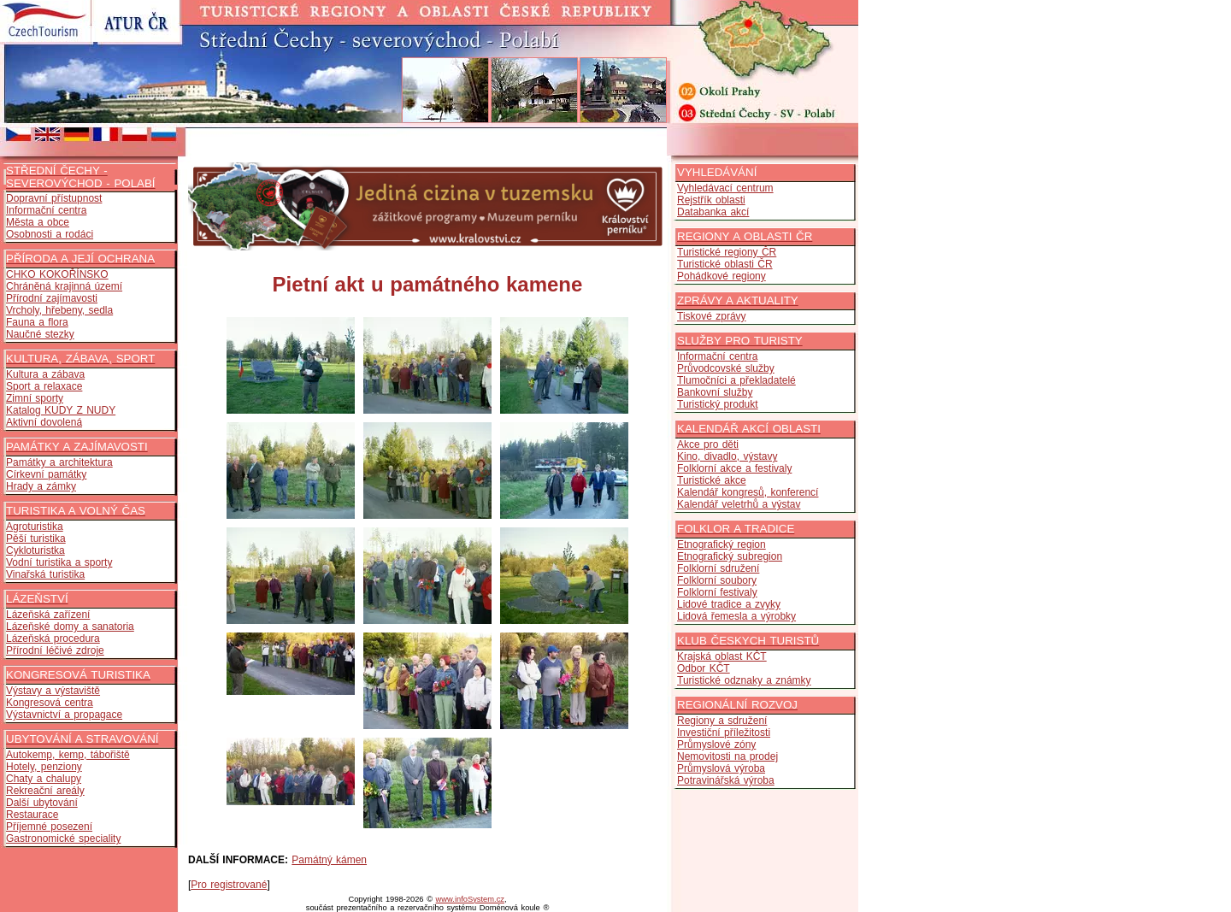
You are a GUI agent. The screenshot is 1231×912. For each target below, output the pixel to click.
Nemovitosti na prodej (727, 756)
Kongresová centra (49, 703)
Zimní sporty (34, 398)
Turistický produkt (717, 404)
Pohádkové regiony (721, 276)
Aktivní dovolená (44, 422)
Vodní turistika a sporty (59, 562)
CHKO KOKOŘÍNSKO (57, 274)
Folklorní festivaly (717, 592)
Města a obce (37, 222)
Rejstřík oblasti (711, 200)
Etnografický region (721, 544)
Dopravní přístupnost (54, 198)
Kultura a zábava (45, 374)
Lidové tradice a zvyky (728, 604)
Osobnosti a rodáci (49, 234)
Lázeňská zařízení (48, 615)
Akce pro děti (708, 444)
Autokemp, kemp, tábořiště (68, 755)
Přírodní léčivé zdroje (55, 650)
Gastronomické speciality (63, 838)
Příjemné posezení (49, 827)
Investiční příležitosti (723, 732)
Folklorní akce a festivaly (734, 468)
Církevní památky (46, 474)
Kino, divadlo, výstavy (727, 456)
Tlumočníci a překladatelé (736, 380)
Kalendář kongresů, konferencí (747, 492)
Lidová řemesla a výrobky (736, 616)
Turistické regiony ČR (726, 252)
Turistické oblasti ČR (725, 264)
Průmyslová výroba (721, 768)
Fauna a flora (37, 322)
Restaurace (32, 815)
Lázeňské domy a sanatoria (70, 627)
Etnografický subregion (729, 556)
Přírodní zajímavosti (51, 298)
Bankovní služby (714, 392)
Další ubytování (42, 803)
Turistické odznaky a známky (744, 680)
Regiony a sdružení (722, 721)
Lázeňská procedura (53, 638)
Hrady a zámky (41, 486)
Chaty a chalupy (43, 779)
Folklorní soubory (717, 580)
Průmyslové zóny (716, 744)
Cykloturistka (35, 550)
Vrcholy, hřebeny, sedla (59, 310)
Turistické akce (711, 480)
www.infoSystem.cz (470, 899)
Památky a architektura (59, 462)
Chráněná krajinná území (64, 286)
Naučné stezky (40, 334)
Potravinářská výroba (726, 780)
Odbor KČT (703, 668)
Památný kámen (329, 860)
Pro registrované (229, 885)
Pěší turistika (36, 538)
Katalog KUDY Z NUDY (60, 410)
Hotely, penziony (44, 767)
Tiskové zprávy (711, 316)
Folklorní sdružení (718, 568)
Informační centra (46, 210)
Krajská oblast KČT (722, 656)
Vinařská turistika (45, 574)
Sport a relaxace (44, 386)
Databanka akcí (713, 212)
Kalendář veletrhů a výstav (738, 504)
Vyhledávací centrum (725, 188)
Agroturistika (34, 526)
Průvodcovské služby (726, 368)
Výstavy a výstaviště (53, 691)
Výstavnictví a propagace (64, 715)
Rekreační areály (45, 791)
